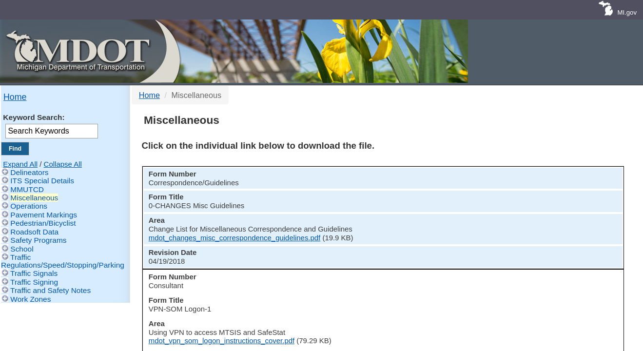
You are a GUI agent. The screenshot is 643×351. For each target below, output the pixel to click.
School (21, 249)
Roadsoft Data (34, 232)
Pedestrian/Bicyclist (43, 223)
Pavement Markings (43, 215)
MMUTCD (27, 189)
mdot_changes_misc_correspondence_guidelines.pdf (439, 206)
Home (14, 97)
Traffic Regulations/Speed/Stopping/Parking (62, 261)
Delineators (29, 172)
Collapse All (63, 164)
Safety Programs (38, 240)
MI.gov (627, 12)
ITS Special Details (42, 180)
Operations (28, 206)
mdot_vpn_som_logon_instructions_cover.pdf (426, 233)
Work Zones (30, 299)
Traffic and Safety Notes (50, 290)
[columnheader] (192, 177)
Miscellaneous (34, 198)
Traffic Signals (34, 273)
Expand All (20, 164)
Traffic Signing (34, 282)
